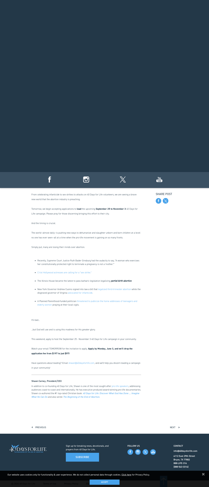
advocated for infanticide (80, 292)
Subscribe (82, 457)
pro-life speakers (120, 386)
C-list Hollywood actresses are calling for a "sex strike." (64, 272)
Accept (104, 482)
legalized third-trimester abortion (114, 289)
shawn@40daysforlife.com (81, 363)
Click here (126, 474)
